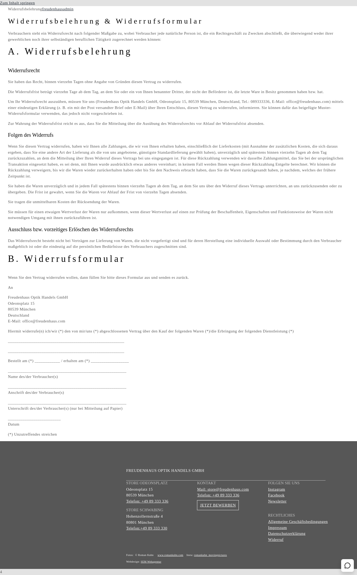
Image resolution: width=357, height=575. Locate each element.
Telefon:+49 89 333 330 (146, 528)
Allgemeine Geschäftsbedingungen (298, 521)
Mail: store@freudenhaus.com (223, 489)
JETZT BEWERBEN (218, 505)
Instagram (276, 489)
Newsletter (277, 501)
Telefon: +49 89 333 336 (147, 501)
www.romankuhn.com (170, 555)
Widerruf (275, 539)
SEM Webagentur (151, 561)
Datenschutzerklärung (287, 533)
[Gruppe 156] (47, 12)
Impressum (277, 528)
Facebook (276, 495)
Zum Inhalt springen (17, 3)
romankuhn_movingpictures (210, 555)
